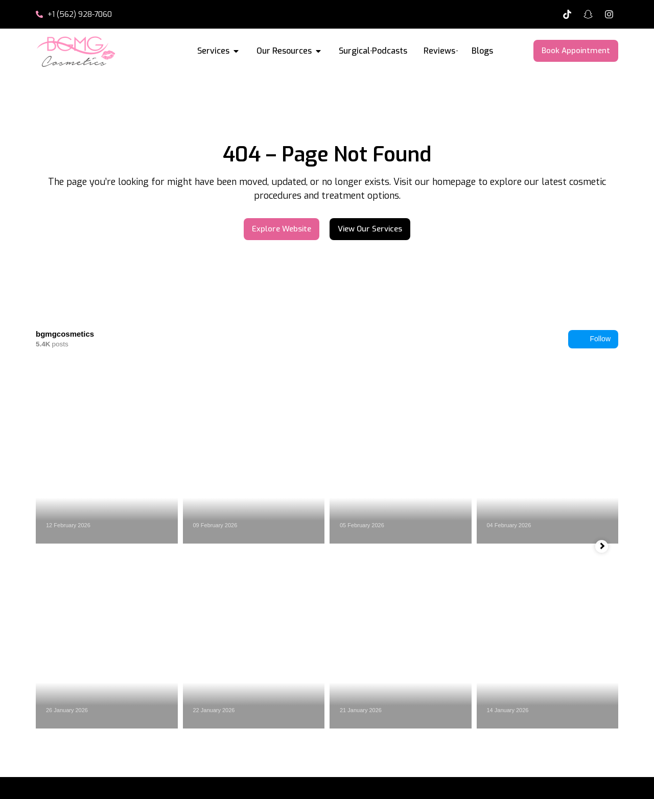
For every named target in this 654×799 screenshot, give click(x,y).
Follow (593, 339)
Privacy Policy (381, 782)
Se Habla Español (562, 705)
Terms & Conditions (461, 782)
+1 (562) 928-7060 (565, 719)
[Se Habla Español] (505, 711)
